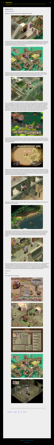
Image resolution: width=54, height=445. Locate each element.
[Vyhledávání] (50, 2)
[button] (48, 9)
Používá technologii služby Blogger (27, 440)
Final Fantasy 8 (39, 75)
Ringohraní (9, 2)
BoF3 (31, 170)
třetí (16, 103)
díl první (46, 41)
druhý (14, 103)
